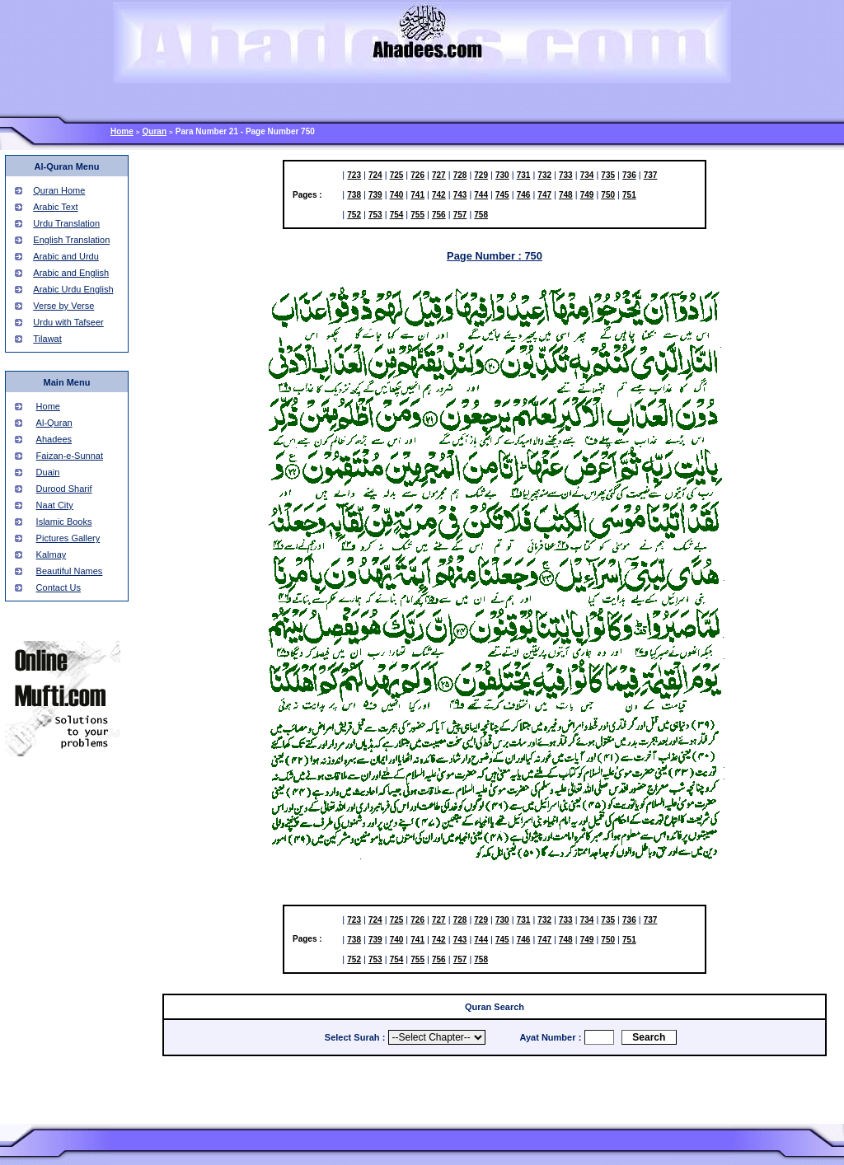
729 (481, 175)
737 (651, 175)
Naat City (54, 505)
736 (629, 175)
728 (460, 175)
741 (417, 194)
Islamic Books (64, 521)
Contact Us (58, 587)
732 (544, 175)
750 (608, 194)
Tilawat (47, 339)
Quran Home (59, 190)
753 (375, 214)
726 (417, 175)
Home (122, 131)
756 (439, 214)
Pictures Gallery (68, 538)
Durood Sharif (64, 489)
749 (587, 194)
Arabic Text (55, 207)
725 (397, 175)
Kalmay (51, 554)
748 (566, 194)
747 (544, 194)
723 (354, 175)
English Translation (71, 240)
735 (608, 175)
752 (354, 214)
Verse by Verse (63, 306)
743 (460, 194)
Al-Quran (54, 423)
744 (481, 194)
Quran (154, 131)
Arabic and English (71, 273)
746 (524, 194)
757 (460, 214)
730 (502, 175)
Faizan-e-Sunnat (69, 456)
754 (397, 214)
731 (524, 175)
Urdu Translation (66, 223)
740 (397, 194)
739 (375, 194)
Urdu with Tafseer (68, 322)
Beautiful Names (69, 571)
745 (502, 194)
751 (629, 194)
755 (417, 214)
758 (481, 214)
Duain (48, 472)
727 (439, 175)
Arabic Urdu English (73, 289)
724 (375, 175)
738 (354, 194)
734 (587, 175)
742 (439, 194)
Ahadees (54, 439)
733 (566, 175)
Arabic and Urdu (66, 256)
